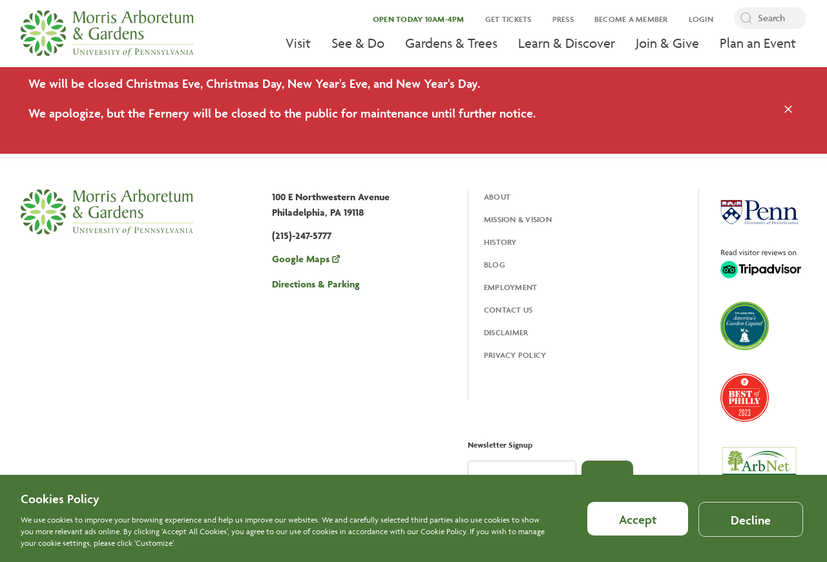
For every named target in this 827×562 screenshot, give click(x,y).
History (500, 242)
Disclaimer (506, 332)
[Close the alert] (788, 110)
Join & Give (667, 43)
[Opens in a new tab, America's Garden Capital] (744, 327)
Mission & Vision (518, 219)
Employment (511, 287)
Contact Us (508, 310)
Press (563, 19)
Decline (751, 528)
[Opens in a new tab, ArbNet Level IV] (759, 469)
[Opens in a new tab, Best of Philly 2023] (744, 399)
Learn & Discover (566, 43)
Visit (298, 43)
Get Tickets (508, 19)
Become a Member (631, 19)
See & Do (357, 43)
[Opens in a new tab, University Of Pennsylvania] (759, 213)
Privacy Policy (515, 355)
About (497, 197)
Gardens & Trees (451, 43)
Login (701, 19)
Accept (637, 527)
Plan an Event (758, 43)
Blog (494, 264)
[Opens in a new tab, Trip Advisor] (760, 265)
